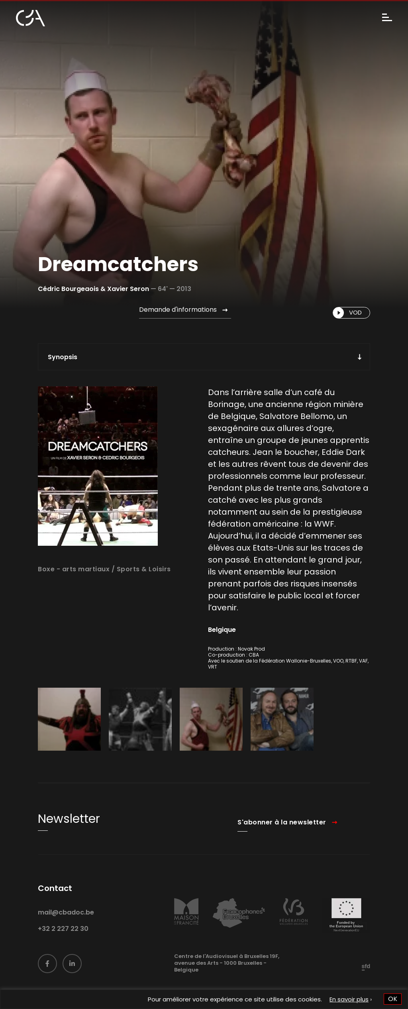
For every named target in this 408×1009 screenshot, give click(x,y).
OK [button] (392, 998)
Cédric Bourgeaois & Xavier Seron (93, 288)
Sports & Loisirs (144, 583)
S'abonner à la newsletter (281, 836)
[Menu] (387, 18)
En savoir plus (349, 999)
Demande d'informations (178, 309)
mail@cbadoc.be (66, 927)
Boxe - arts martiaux (74, 583)
